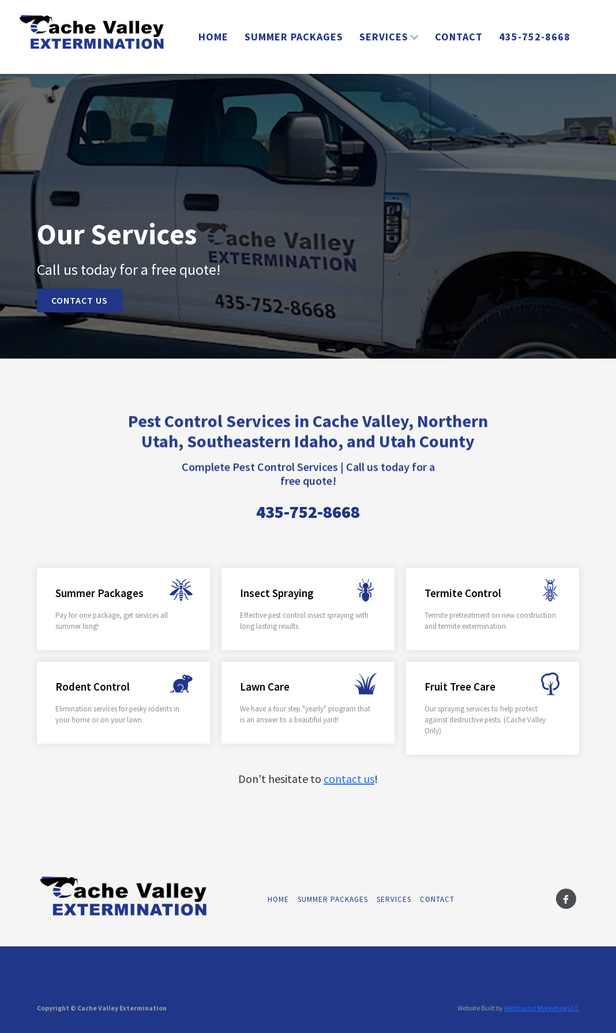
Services (394, 899)
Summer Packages (294, 36)
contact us (349, 778)
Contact (459, 36)
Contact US (79, 300)
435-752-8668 (534, 36)
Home (213, 36)
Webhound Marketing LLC (541, 1008)
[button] (389, 36)
